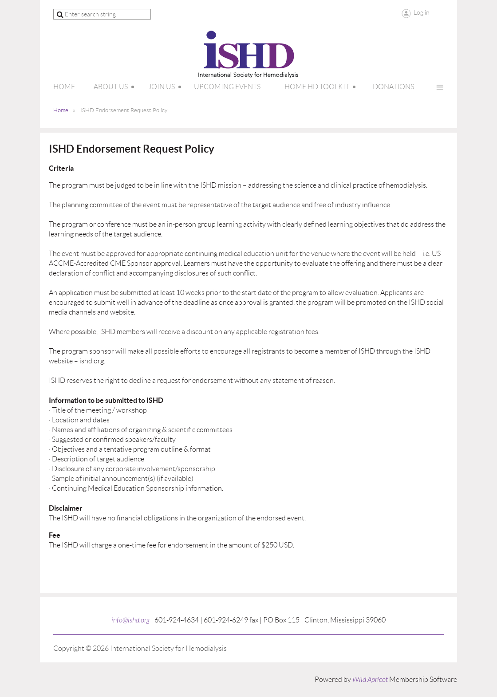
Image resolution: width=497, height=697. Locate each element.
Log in (422, 12)
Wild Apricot (370, 680)
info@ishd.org (130, 620)
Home (60, 110)
